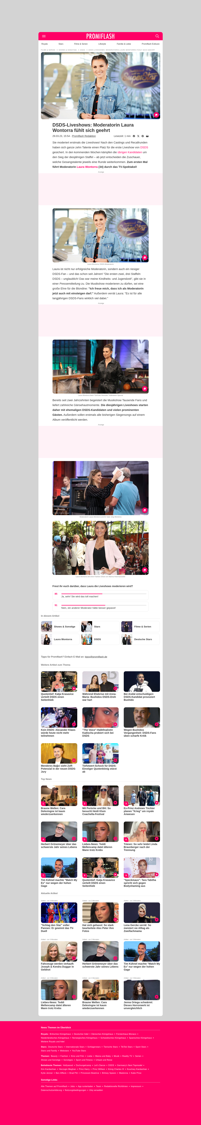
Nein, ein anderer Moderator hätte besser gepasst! (88, 608)
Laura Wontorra (87, 166)
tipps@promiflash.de (96, 656)
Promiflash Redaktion (84, 136)
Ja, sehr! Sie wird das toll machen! (79, 596)
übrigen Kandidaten (130, 152)
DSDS (144, 147)
